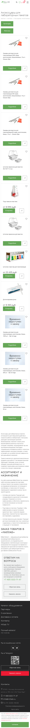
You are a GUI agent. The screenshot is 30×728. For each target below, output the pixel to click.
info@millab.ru (9, 699)
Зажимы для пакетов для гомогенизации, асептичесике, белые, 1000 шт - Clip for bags (14, 334)
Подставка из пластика (10, 201)
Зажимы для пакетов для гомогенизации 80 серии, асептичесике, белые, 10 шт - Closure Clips (15, 132)
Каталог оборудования (11, 605)
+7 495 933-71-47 (12, 579)
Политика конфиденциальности (15, 706)
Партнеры (5, 609)
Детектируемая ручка (9, 299)
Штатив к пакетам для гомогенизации (14, 267)
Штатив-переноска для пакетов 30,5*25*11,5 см (13, 168)
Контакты (5, 620)
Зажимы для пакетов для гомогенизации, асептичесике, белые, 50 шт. (14, 407)
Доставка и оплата (9, 617)
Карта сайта (15, 709)
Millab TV (5, 624)
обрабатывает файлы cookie (12, 713)
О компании (6, 613)
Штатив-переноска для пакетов (13, 234)
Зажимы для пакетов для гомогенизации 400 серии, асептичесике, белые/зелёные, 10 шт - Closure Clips (14, 94)
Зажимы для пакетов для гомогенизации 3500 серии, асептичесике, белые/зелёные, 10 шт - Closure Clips (14, 56)
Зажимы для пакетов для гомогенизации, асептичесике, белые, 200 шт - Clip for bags (14, 370)
